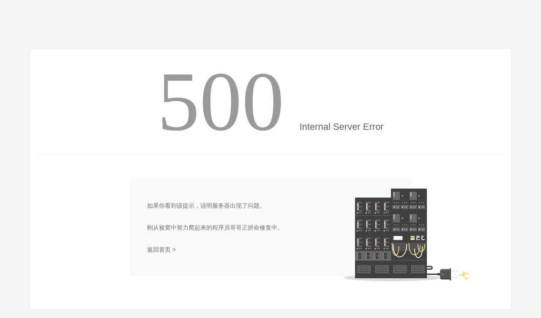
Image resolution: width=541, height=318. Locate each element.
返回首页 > (161, 249)
